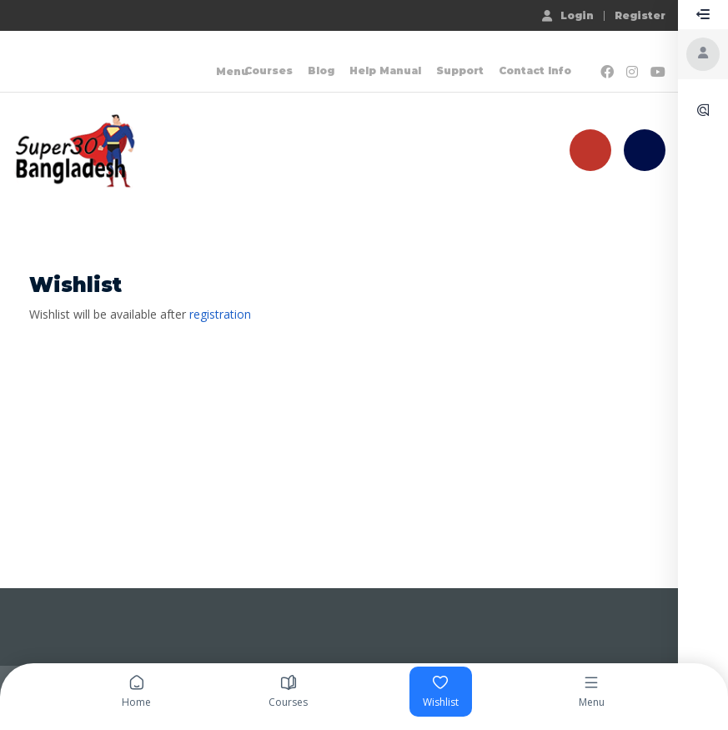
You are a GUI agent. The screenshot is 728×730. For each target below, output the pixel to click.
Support (460, 70)
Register (640, 16)
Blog (321, 70)
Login (568, 15)
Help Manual (385, 70)
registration (220, 314)
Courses (268, 70)
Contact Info (535, 70)
